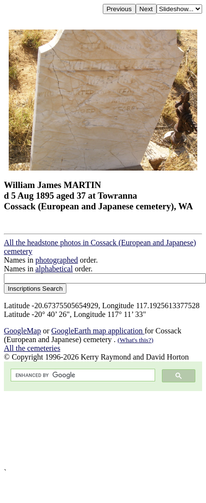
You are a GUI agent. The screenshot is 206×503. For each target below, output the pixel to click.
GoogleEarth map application (97, 331)
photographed (56, 260)
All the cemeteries (32, 348)
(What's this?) (136, 340)
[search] (82, 375)
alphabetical (54, 269)
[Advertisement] (91, 429)
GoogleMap (22, 331)
